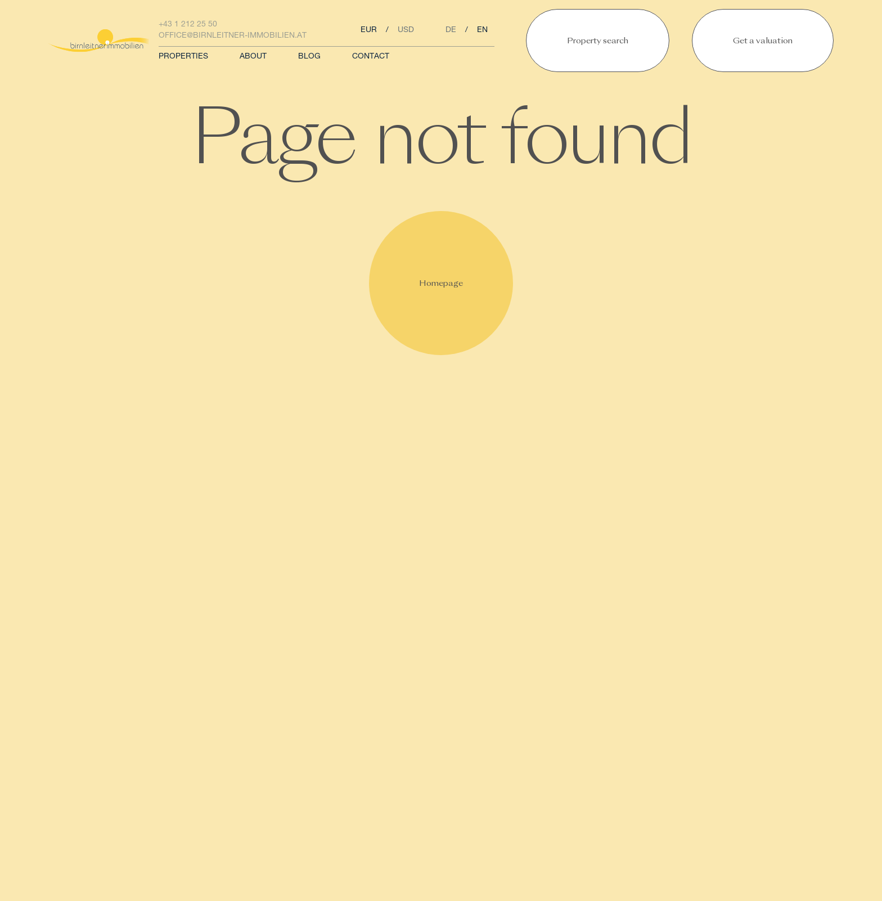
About (253, 57)
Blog (309, 57)
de (451, 30)
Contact (370, 57)
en (482, 30)
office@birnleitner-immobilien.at (233, 36)
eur (369, 30)
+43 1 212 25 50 (188, 25)
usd (406, 30)
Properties (183, 57)
